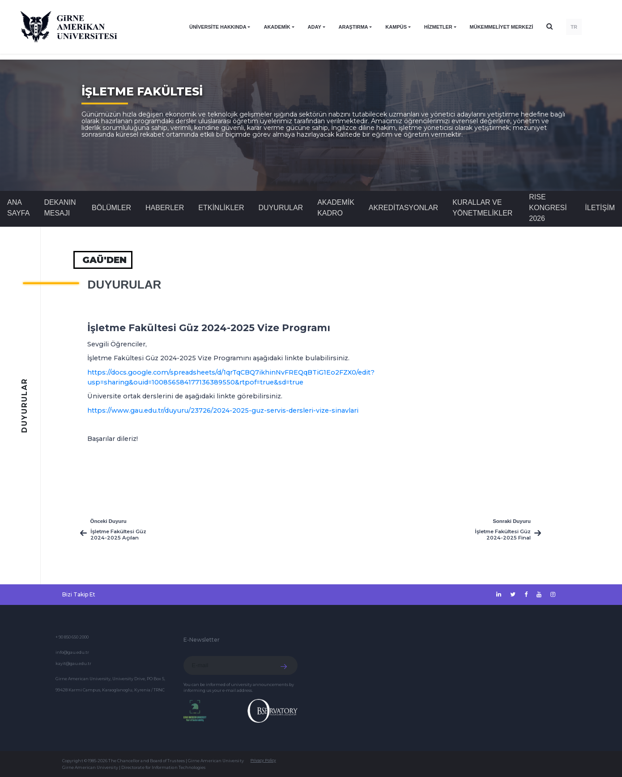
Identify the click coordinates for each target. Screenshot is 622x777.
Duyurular (281, 208)
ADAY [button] (314, 27)
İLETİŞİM (600, 208)
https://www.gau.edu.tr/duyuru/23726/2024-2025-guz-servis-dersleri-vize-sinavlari (222, 410)
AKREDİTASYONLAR (403, 208)
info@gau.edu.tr (72, 652)
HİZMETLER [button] (438, 27)
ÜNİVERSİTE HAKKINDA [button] (218, 27)
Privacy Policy (263, 760)
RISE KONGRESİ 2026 (548, 207)
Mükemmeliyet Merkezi (501, 27)
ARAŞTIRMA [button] (353, 27)
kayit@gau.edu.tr (73, 663)
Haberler (164, 208)
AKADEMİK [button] (277, 27)
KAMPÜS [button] (396, 27)
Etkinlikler (221, 208)
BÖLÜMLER (111, 208)
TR (574, 27)
